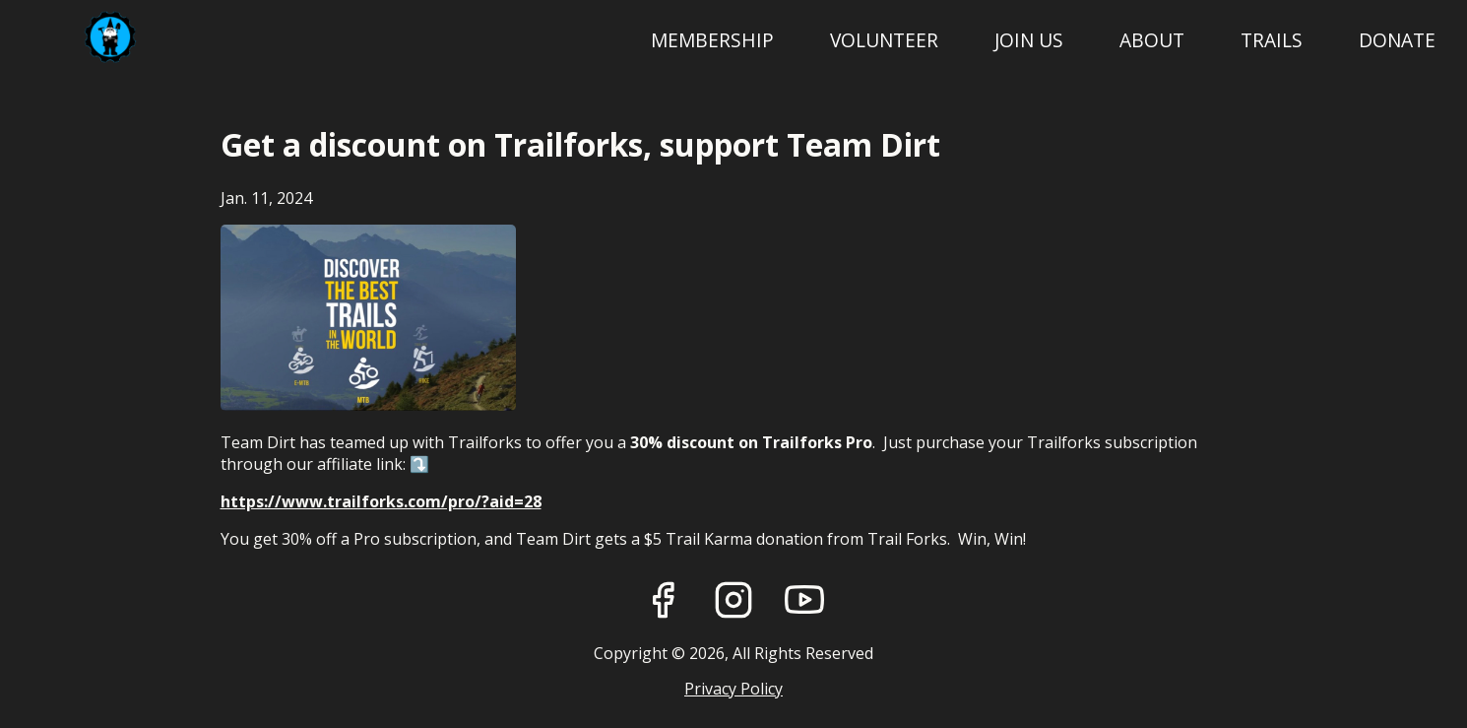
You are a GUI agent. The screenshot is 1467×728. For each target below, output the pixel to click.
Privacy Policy (733, 688)
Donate (1397, 40)
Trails (1272, 40)
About (1151, 40)
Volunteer (884, 40)
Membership (712, 40)
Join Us (1028, 40)
